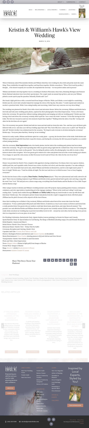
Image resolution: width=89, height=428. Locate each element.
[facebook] (4, 1)
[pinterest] (12, 1)
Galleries (55, 400)
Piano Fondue (22, 236)
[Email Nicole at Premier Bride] (29, 421)
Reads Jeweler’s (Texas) (26, 248)
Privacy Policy (81, 420)
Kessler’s (10, 248)
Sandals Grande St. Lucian (20, 250)
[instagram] (8, 1)
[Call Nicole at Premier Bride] (10, 421)
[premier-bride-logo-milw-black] (10, 11)
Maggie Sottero (12, 243)
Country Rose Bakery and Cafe (26, 231)
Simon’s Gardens (39, 234)
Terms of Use (73, 420)
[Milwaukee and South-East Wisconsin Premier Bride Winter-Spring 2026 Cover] (82, 9)
